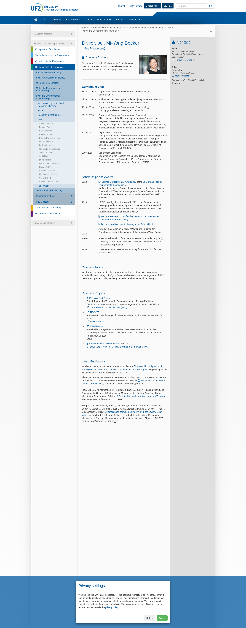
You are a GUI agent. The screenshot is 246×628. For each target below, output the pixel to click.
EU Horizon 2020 (98, 321)
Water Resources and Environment (52, 55)
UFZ (45, 19)
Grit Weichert (45, 178)
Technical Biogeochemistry (49, 190)
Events (119, 19)
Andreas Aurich (46, 123)
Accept (162, 618)
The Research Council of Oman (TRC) (108, 307)
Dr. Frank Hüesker (47, 145)
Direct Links (153, 6)
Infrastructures (73, 19)
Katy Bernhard (45, 131)
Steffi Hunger (45, 156)
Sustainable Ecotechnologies (49, 67)
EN (170, 6)
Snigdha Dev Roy (47, 171)
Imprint (121, 6)
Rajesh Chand (45, 134)
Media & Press (104, 19)
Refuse (149, 618)
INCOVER (95, 312)
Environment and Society (47, 213)
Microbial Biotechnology (47, 83)
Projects (42, 110)
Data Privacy (136, 6)
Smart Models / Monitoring (48, 207)
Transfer (88, 19)
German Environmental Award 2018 (119, 182)
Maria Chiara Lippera (48, 163)
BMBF (93, 346)
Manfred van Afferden (48, 174)
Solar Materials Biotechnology (50, 77)
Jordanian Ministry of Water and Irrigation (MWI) (124, 346)
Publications (44, 186)
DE (165, 6)
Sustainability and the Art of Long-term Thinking (142, 396)
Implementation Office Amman (104, 343)
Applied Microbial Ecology (48, 72)
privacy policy (111, 607)
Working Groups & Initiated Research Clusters (51, 104)
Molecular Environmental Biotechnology (48, 89)
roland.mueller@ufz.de (185, 60)
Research (56, 19)
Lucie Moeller (45, 160)
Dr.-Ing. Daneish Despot (49, 138)
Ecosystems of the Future (47, 49)
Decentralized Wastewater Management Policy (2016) (127, 224)
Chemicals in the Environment (49, 61)
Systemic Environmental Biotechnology (48, 97)
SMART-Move (96, 326)
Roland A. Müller (46, 167)
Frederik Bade (45, 127)
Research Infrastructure (49, 115)
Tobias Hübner (45, 153)
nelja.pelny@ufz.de (183, 76)
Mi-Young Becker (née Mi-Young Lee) (101, 31)
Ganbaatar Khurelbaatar (49, 149)
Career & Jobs (135, 19)
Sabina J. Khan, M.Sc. (49, 182)
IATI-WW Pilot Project (99, 298)
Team (40, 119)
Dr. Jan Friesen (46, 142)
